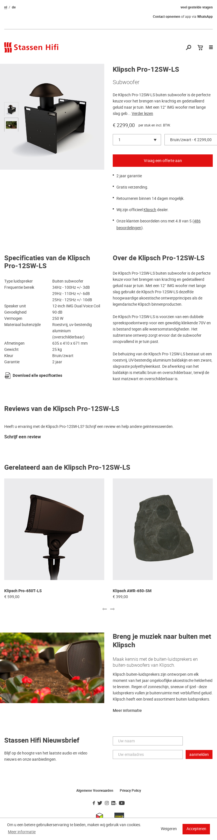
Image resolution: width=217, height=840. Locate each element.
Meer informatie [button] (22, 832)
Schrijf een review (22, 437)
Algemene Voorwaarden (94, 790)
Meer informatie (127, 710)
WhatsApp (205, 16)
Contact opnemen (166, 16)
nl (5, 7)
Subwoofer (126, 82)
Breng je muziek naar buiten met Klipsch (162, 641)
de (14, 7)
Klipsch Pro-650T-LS (23, 591)
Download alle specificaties (37, 376)
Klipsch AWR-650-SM (132, 591)
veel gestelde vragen (197, 7)
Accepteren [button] (196, 829)
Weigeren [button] (169, 829)
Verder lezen (142, 113)
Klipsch (150, 210)
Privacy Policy (130, 790)
